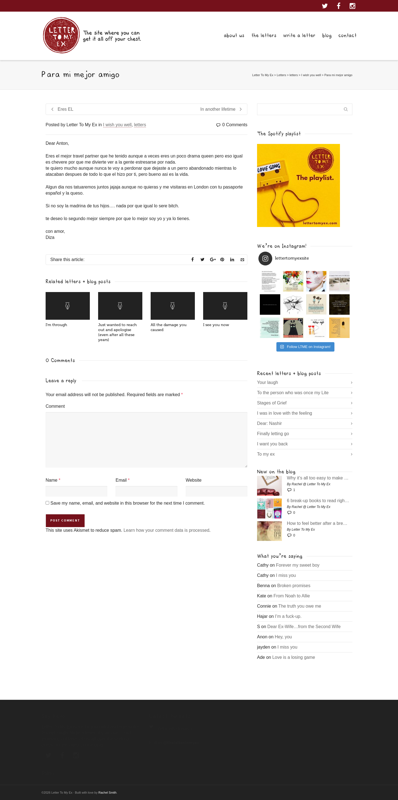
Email (121, 480)
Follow (47, 773)
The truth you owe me (299, 606)
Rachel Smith (107, 792)
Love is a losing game (293, 657)
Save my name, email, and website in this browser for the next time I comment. (127, 503)
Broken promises (293, 585)
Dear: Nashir (269, 423)
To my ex (266, 454)
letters (140, 124)
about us (234, 35)
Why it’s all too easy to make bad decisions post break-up (318, 478)
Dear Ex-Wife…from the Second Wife (304, 626)
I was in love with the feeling (284, 413)
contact (347, 35)
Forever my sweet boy (297, 565)
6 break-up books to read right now (318, 501)
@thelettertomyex (175, 728)
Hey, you (283, 636)
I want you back (272, 444)
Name (51, 480)
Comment (55, 406)
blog (327, 35)
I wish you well (117, 124)
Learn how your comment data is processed (166, 530)
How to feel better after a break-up (318, 523)
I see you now (216, 325)
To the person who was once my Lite (293, 392)
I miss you (286, 575)
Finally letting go (273, 433)
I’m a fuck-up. (288, 616)
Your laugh (267, 382)
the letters (263, 35)
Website (194, 480)
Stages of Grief (272, 403)
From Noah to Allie (292, 595)
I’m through (56, 325)
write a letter (299, 35)
